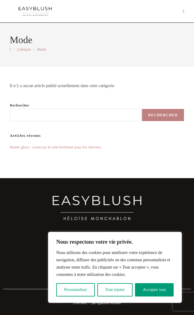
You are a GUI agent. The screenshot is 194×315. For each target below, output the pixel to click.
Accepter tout (154, 289)
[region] (115, 267)
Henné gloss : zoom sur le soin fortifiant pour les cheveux (55, 147)
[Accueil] (10, 49)
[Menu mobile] (183, 11)
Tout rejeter (115, 289)
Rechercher (19, 105)
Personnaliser (75, 289)
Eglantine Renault (109, 303)
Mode (41, 49)
